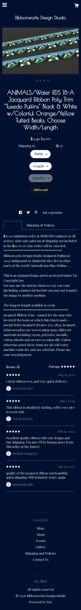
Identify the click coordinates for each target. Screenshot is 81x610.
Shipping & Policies (40, 225)
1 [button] (33, 81)
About (40, 535)
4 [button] (44, 81)
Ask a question (52, 212)
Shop (40, 528)
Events (40, 541)
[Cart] (76, 6)
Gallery (40, 547)
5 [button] (48, 81)
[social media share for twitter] (29, 212)
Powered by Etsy (40, 602)
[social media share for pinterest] (36, 212)
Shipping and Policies (40, 553)
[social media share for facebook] (21, 212)
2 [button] (37, 81)
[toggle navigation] (4, 5)
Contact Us (40, 559)
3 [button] (40, 81)
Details (13, 225)
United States (45, 146)
